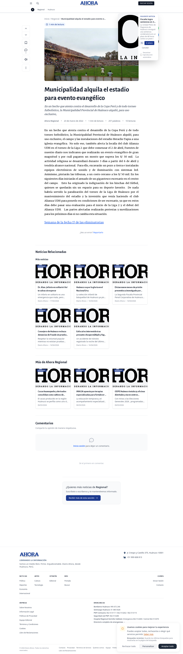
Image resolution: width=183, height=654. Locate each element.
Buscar (67, 585)
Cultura (37, 581)
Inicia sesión (79, 446)
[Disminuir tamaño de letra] (26, 35)
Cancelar (145, 49)
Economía (23, 589)
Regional (41, 10)
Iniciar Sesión (146, 3)
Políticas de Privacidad (28, 616)
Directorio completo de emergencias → (109, 622)
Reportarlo (98, 232)
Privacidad (71, 648)
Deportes (23, 585)
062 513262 (121, 613)
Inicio (46, 18)
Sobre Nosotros (25, 607)
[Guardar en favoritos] (26, 42)
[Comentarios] (26, 51)
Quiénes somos (98, 648)
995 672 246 (115, 606)
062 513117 (111, 613)
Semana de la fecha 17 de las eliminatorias (74, 222)
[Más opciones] (26, 67)
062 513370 (154, 619)
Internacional (24, 593)
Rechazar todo (129, 646)
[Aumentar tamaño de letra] (26, 28)
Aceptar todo (168, 646)
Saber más (148, 634)
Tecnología (38, 585)
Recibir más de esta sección (83, 498)
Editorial (52, 581)
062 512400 (137, 619)
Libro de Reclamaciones (28, 632)
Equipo (108, 648)
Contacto (160, 585)
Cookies (22, 628)
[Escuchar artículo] (26, 59)
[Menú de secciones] (31, 3)
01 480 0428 (115, 610)
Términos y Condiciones (28, 624)
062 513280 (114, 616)
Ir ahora (149, 45)
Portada (67, 581)
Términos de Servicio (83, 648)
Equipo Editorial (25, 620)
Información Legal (26, 612)
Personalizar (148, 646)
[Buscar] (37, 3)
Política (22, 581)
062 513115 (132, 613)
